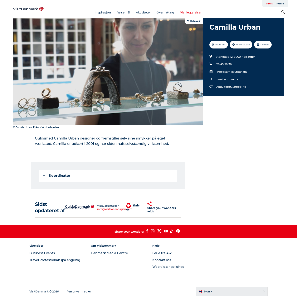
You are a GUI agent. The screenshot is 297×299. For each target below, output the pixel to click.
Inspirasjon (103, 12)
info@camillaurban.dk (232, 71)
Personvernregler (78, 291)
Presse (280, 3)
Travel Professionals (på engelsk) (54, 260)
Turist (269, 3)
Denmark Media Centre (109, 253)
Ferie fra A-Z (162, 253)
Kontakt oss (161, 260)
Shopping (239, 87)
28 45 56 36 (224, 64)
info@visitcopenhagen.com (114, 208)
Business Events (42, 253)
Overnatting (165, 12)
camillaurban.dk (227, 79)
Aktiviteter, (224, 87)
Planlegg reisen (191, 12)
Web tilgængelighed (168, 267)
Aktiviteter (143, 12)
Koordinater (56, 176)
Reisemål (123, 12)
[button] (134, 207)
